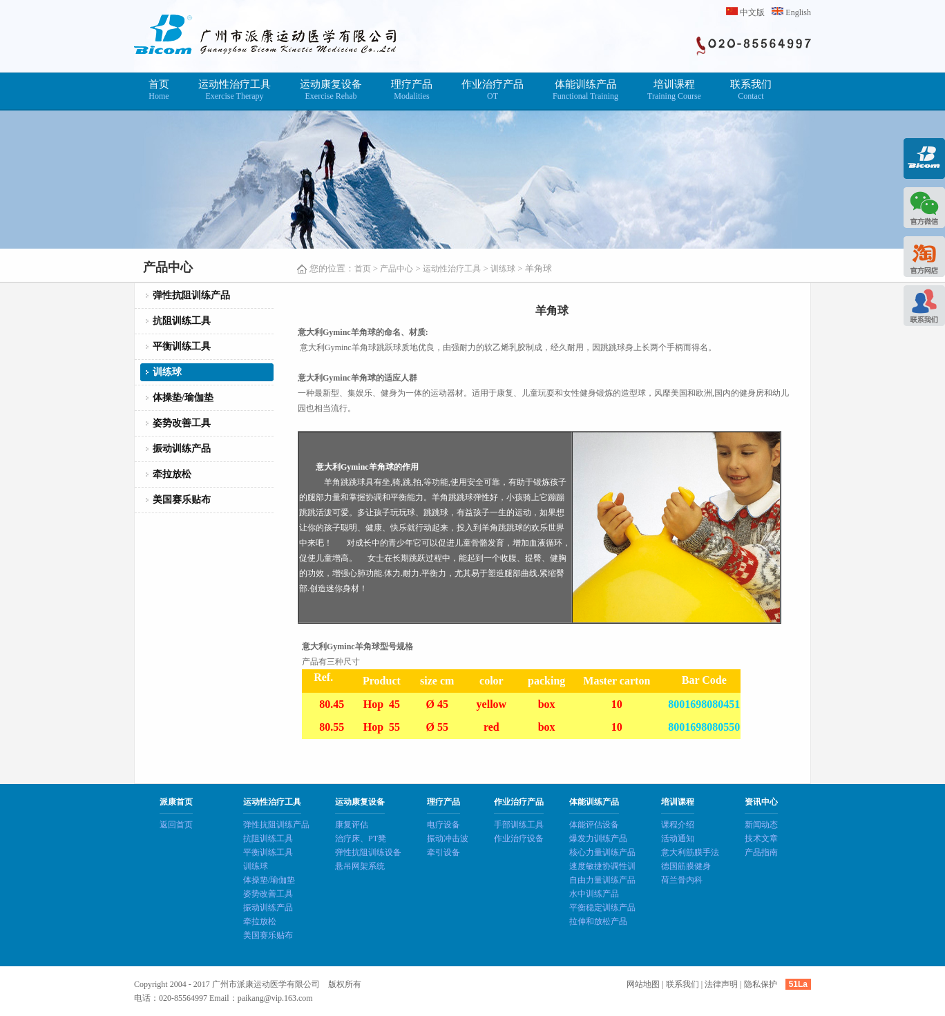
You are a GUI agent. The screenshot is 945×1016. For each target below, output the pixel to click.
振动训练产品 (182, 448)
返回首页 (176, 825)
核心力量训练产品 (602, 852)
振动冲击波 (447, 838)
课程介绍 (677, 825)
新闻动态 (761, 825)
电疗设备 (443, 825)
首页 (159, 90)
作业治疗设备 (519, 838)
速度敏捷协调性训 (602, 866)
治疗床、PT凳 (360, 838)
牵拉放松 (172, 474)
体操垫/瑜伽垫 (183, 397)
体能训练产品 (585, 90)
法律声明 (721, 984)
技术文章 (761, 838)
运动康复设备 (331, 90)
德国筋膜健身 (686, 866)
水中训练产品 (594, 894)
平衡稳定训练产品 (602, 907)
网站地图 (643, 984)
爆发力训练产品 (598, 838)
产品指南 (761, 852)
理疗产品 (411, 90)
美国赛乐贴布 (182, 500)
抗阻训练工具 (182, 321)
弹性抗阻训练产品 (191, 295)
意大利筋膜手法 (690, 852)
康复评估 (351, 825)
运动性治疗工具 (234, 90)
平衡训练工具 (182, 346)
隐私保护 (760, 984)
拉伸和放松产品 (598, 921)
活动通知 (677, 838)
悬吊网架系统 (360, 866)
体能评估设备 (594, 825)
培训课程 (674, 90)
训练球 (502, 269)
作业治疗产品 (492, 90)
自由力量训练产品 (602, 880)
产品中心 (396, 269)
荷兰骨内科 (682, 880)
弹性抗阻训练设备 (368, 852)
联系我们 (751, 90)
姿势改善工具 (182, 423)
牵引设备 (443, 852)
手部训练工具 (519, 825)
